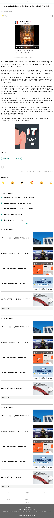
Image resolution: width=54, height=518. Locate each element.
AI (20, 158)
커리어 (45, 496)
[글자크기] (52, 16)
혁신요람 (9, 499)
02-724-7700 (29, 513)
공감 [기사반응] (5, 15)
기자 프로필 (45, 499)
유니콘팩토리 (27, 507)
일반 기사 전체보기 (6, 308)
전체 (27, 1)
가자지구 (14, 158)
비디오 (27, 496)
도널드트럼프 (6, 158)
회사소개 (20, 509)
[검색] (52, 1)
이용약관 (25, 509)
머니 (45, 493)
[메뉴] (1, 1)
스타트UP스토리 (27, 493)
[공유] (50, 16)
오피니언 (27, 499)
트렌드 (9, 496)
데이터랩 (27, 502)
